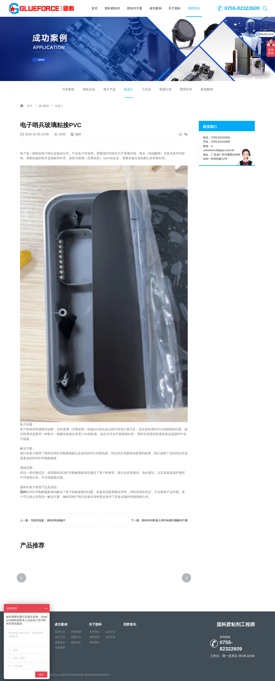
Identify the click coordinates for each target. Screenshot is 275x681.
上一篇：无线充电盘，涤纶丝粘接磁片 (43, 520)
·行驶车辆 (75, 632)
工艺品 (146, 89)
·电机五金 (75, 643)
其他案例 (207, 89)
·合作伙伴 (110, 637)
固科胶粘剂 (112, 8)
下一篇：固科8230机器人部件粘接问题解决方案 (159, 520)
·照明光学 (59, 643)
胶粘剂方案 (134, 8)
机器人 (128, 89)
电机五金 (89, 89)
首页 (94, 8)
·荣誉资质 (94, 637)
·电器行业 (75, 637)
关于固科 (174, 8)
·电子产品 (59, 637)
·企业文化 (110, 632)
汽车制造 (68, 89)
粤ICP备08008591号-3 (97, 674)
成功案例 (155, 8)
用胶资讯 (194, 8)
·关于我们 (94, 632)
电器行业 (165, 89)
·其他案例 (59, 648)
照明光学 (186, 89)
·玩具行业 (59, 632)
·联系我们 (94, 643)
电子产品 (110, 89)
